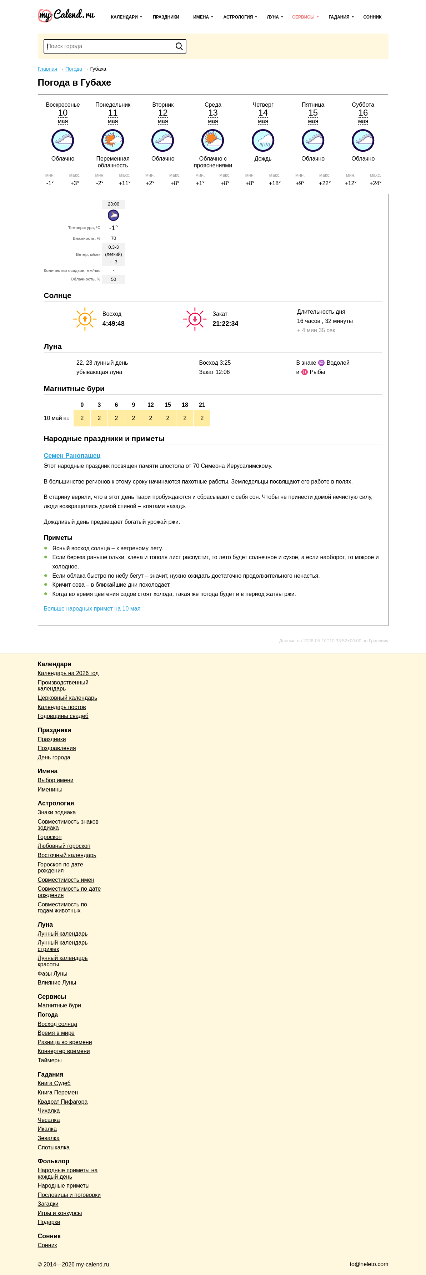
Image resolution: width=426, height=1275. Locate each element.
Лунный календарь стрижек (63, 946)
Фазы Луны (52, 974)
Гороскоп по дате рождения (60, 867)
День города (54, 757)
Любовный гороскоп (64, 846)
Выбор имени (56, 780)
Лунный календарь (63, 934)
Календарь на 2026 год (68, 673)
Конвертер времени (64, 1051)
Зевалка (49, 1138)
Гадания (339, 17)
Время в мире (56, 1033)
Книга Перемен (58, 1092)
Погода (48, 1015)
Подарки (49, 1222)
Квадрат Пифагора (63, 1102)
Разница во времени (65, 1042)
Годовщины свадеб (63, 716)
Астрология (238, 17)
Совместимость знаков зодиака (68, 825)
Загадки (48, 1204)
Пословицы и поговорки (69, 1195)
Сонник (372, 17)
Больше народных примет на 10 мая (92, 609)
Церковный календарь (67, 698)
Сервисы (303, 17)
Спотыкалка (54, 1147)
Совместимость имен (66, 880)
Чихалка (49, 1111)
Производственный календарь (63, 685)
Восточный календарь (67, 855)
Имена (201, 17)
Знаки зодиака (57, 812)
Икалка (47, 1129)
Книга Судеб (54, 1083)
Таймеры (50, 1060)
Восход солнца (57, 1024)
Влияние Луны (57, 983)
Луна (273, 17)
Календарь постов (62, 707)
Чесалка (49, 1120)
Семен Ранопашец (72, 455)
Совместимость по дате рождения (69, 892)
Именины (50, 789)
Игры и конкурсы (60, 1213)
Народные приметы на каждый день (68, 1173)
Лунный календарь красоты (63, 961)
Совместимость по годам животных (62, 907)
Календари (124, 17)
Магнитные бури (59, 1005)
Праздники (166, 17)
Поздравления (57, 748)
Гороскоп (50, 837)
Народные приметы (64, 1186)
